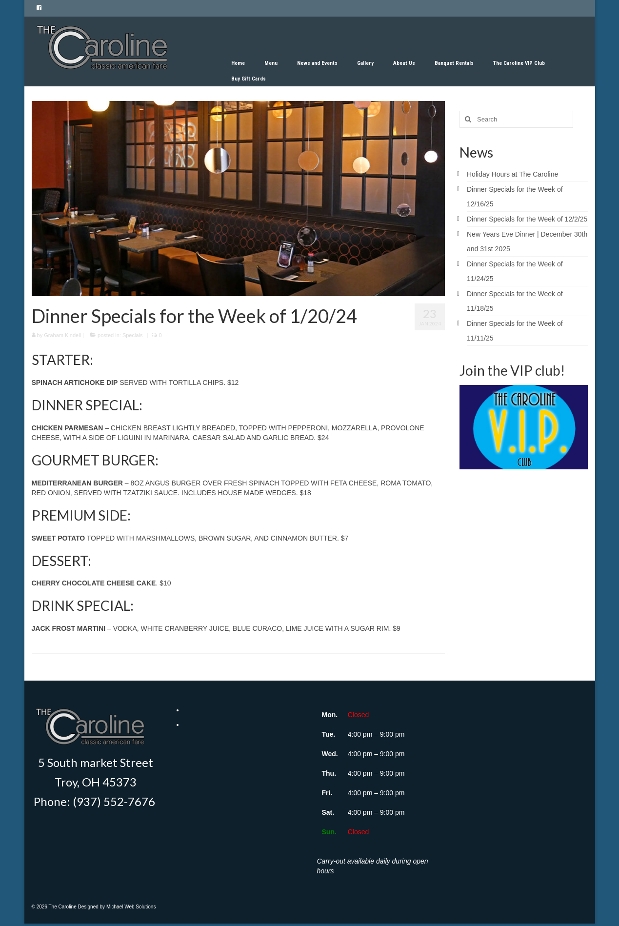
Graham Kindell (62, 335)
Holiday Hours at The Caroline (512, 174)
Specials (132, 335)
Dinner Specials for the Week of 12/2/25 (527, 219)
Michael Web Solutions (131, 906)
